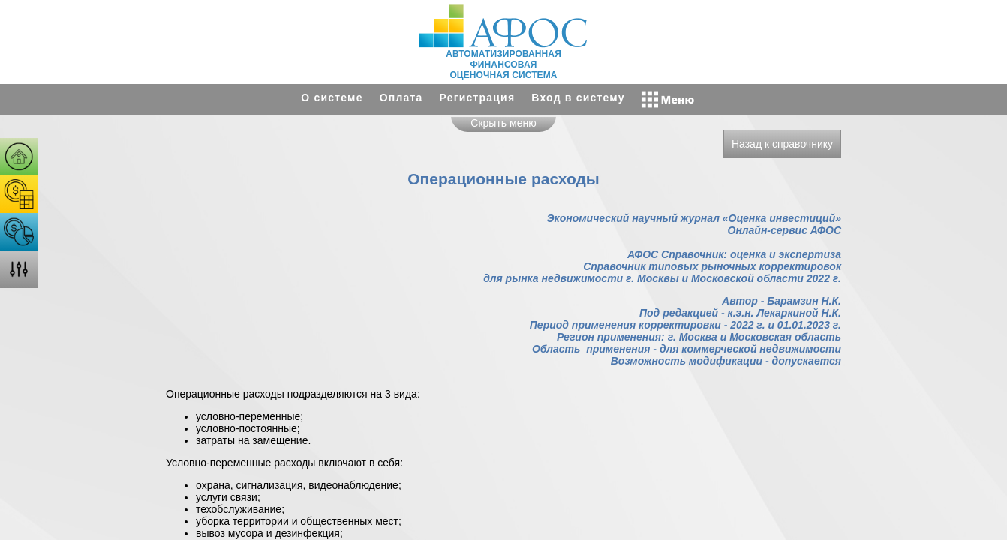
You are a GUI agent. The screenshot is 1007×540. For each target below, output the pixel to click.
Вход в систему (577, 98)
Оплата (401, 98)
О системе (331, 98)
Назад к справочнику (782, 144)
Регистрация (478, 98)
